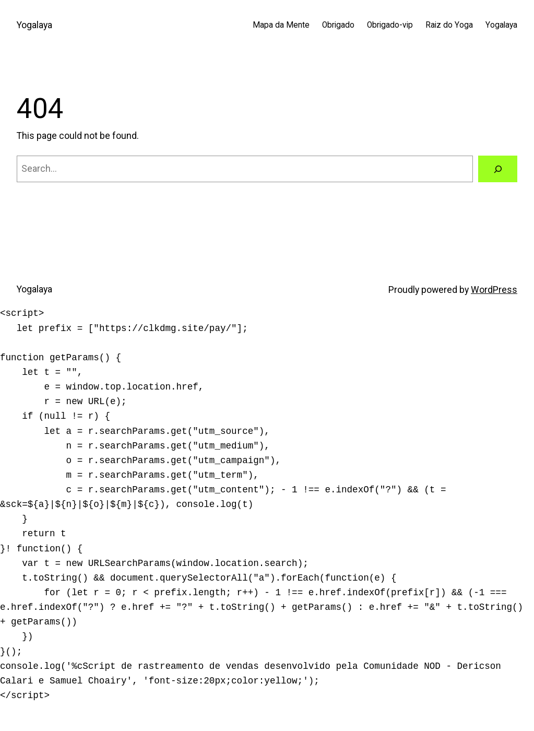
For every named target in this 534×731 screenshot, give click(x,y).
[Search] (497, 169)
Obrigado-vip (390, 25)
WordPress (494, 290)
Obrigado (338, 25)
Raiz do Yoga (449, 25)
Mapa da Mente (281, 25)
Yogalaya (34, 25)
